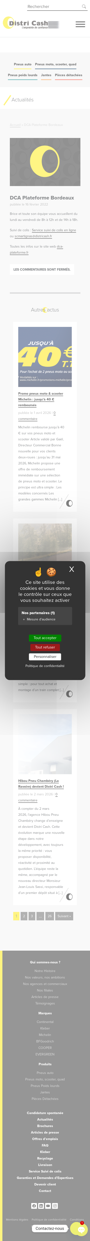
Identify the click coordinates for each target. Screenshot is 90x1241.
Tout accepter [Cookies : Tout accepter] (45, 638)
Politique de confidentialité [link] (45, 666)
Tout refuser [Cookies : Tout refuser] (45, 647)
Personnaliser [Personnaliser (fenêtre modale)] (45, 656)
